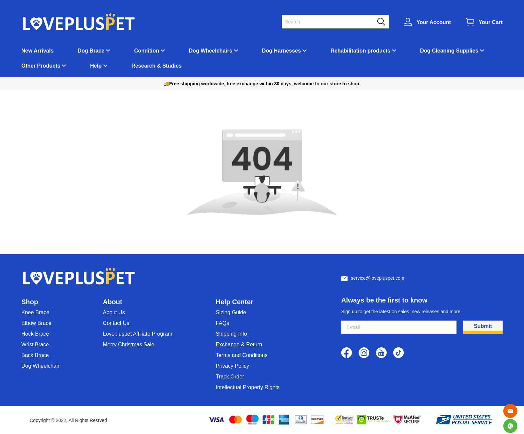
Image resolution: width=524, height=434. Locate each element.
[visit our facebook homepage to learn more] (346, 352)
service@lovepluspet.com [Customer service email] (377, 278)
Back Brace (35, 355)
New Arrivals (37, 51)
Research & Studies (156, 66)
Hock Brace (35, 334)
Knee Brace (35, 312)
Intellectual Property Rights (248, 387)
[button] (381, 22)
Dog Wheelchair (40, 366)
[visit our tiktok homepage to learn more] (398, 352)
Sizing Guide (231, 312)
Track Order (230, 376)
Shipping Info (231, 334)
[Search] (331, 22)
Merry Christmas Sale (128, 344)
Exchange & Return (239, 344)
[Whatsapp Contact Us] (510, 426)
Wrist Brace (35, 344)
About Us (114, 312)
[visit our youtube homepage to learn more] (381, 352)
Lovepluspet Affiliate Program (137, 334)
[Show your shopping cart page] (484, 22)
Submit (483, 326)
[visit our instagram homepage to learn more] (364, 352)
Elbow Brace (36, 323)
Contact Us (116, 323)
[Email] (510, 411)
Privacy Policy (232, 366)
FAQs (222, 323)
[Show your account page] (427, 22)
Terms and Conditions (242, 355)
